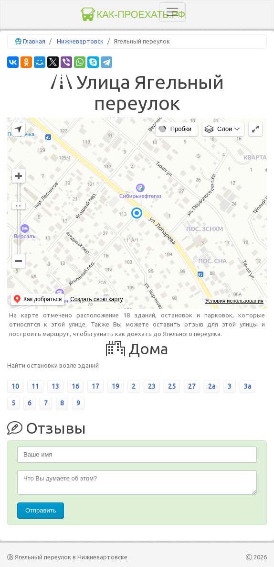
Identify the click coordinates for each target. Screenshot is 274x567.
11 (35, 386)
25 (172, 386)
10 (15, 386)
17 (95, 386)
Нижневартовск (80, 41)
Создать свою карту (96, 299)
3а (247, 386)
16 (75, 386)
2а (211, 386)
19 (115, 386)
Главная (34, 41)
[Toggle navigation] (172, 12)
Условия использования (234, 301)
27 (192, 386)
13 (55, 386)
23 (152, 386)
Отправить (40, 510)
